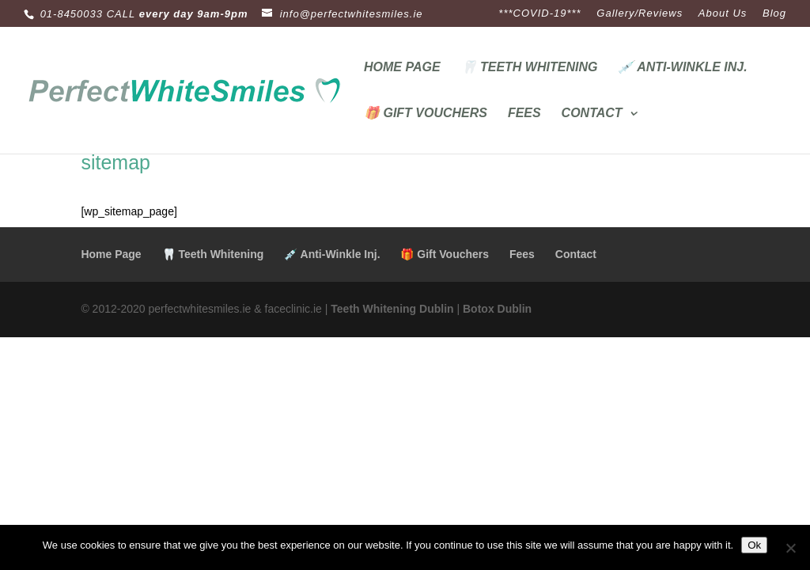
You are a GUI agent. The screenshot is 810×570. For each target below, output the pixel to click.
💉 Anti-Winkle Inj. (682, 68)
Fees (524, 114)
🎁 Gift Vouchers (425, 114)
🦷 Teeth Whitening (529, 68)
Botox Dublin (497, 308)
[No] (790, 548)
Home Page (402, 68)
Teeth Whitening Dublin (392, 308)
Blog (774, 13)
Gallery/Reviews (639, 13)
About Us (722, 13)
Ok (754, 545)
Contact (592, 114)
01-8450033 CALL (88, 14)
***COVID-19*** (539, 13)
